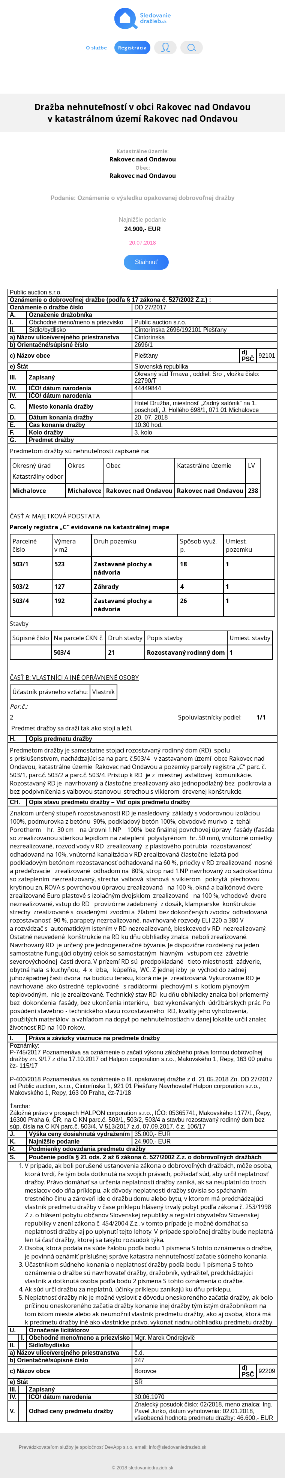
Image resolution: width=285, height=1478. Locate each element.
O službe (96, 47)
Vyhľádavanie (191, 49)
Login (165, 49)
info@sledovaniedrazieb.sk (177, 1447)
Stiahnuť (146, 262)
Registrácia (132, 47)
